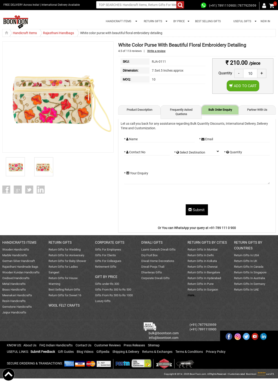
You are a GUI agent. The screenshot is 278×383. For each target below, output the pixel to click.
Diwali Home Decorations (157, 261)
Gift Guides (66, 351)
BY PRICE (178, 21)
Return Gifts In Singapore (250, 272)
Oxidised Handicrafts (16, 278)
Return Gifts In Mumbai (203, 249)
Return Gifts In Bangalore (204, 272)
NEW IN (265, 21)
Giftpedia (102, 351)
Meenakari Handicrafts (17, 295)
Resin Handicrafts (14, 301)
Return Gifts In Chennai (203, 266)
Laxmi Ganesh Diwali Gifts (158, 249)
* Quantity (233, 152)
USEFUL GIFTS (241, 21)
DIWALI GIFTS (152, 242)
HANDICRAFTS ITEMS (19, 242)
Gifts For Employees (108, 249)
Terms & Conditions (189, 351)
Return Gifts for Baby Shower (67, 261)
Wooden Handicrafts (15, 249)
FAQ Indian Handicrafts (56, 345)
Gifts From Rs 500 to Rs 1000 (114, 295)
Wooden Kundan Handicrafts (21, 272)
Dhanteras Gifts (151, 272)
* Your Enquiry (136, 173)
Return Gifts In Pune (201, 284)
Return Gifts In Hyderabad (204, 278)
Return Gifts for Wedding (65, 249)
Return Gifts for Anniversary (66, 255)
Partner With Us (257, 109)
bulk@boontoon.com (164, 333)
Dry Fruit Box (149, 255)
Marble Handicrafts (14, 255)
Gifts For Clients (105, 255)
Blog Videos (85, 351)
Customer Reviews (107, 345)
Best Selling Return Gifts (64, 289)
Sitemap (154, 345)
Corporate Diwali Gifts (155, 278)
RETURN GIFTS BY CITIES (207, 242)
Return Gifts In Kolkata (202, 261)
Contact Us (83, 345)
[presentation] (159, 195)
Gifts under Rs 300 (107, 284)
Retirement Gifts (105, 266)
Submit (196, 210)
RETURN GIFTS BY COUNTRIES (248, 245)
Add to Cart (243, 86)
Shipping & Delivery (125, 351)
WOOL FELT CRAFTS (64, 305)
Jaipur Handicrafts (14, 312)
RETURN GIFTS (152, 21)
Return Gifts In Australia (249, 278)
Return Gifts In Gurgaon (203, 289)
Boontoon (251, 374)
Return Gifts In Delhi (201, 255)
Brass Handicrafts (14, 289)
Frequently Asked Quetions (181, 112)
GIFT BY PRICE (106, 277)
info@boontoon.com (163, 338)
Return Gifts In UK (245, 261)
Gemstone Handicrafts (17, 306)
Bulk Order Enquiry (220, 109)
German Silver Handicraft (18, 261)
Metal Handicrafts (14, 284)
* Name (131, 139)
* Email (206, 139)
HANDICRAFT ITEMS (117, 21)
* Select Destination (189, 152)
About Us (29, 345)
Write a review (156, 51)
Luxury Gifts (103, 301)
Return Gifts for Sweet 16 (65, 295)
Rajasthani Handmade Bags (20, 266)
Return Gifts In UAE (246, 289)
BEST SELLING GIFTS (208, 21)
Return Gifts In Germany (249, 284)
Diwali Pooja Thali (152, 266)
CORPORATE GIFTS (109, 242)
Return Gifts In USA (246, 255)
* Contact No (134, 152)
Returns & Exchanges (157, 351)
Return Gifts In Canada (248, 266)
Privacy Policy (216, 351)
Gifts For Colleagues (108, 261)
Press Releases (134, 345)
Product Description (139, 109)
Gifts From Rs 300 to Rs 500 (113, 289)
